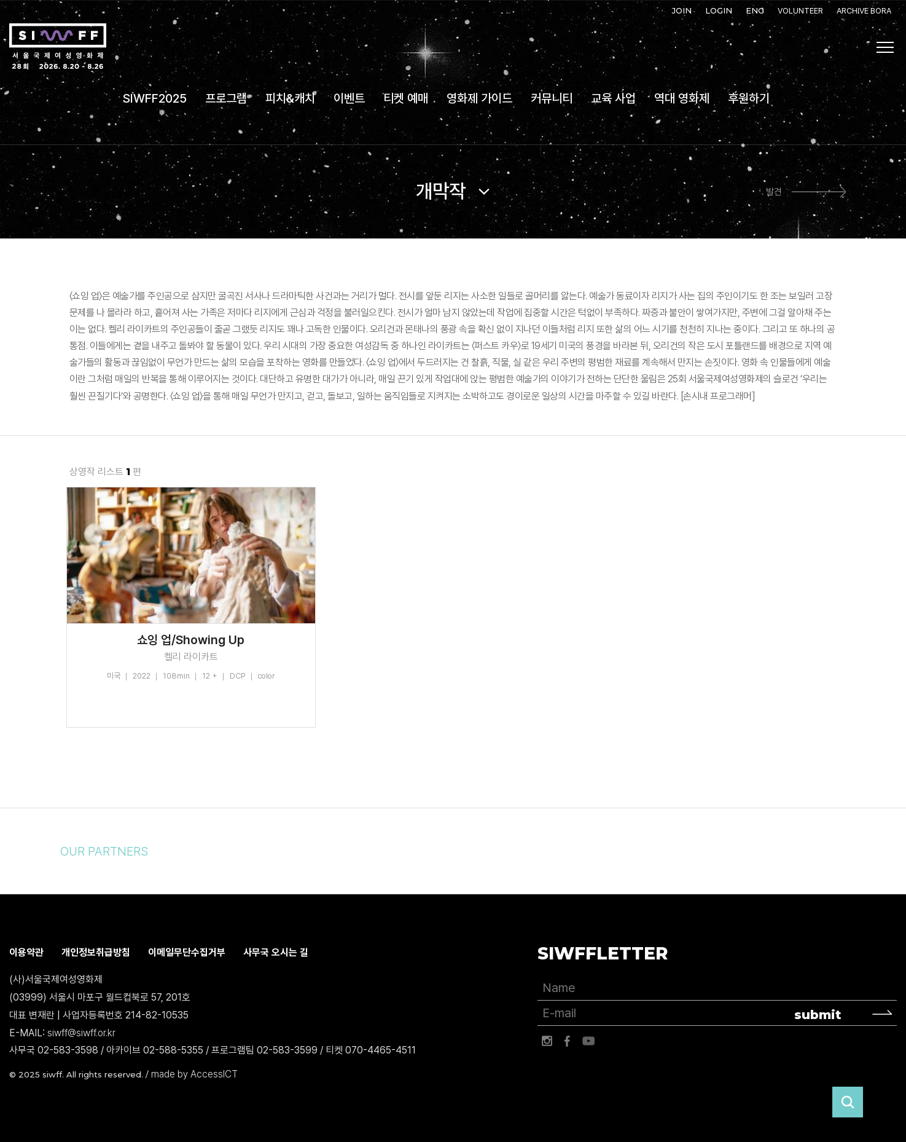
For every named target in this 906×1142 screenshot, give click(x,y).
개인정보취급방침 (95, 952)
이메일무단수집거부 (186, 952)
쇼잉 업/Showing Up (190, 639)
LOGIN (718, 10)
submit (818, 1014)
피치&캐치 (290, 98)
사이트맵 (885, 47)
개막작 (440, 191)
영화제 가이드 (479, 98)
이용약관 (26, 952)
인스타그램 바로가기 (547, 1041)
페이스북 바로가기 (567, 1041)
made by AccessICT (194, 1074)
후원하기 (749, 98)
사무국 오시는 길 (275, 952)
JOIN (682, 10)
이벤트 (349, 98)
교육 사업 (613, 98)
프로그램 (226, 98)
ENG (755, 10)
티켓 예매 (405, 98)
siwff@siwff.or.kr (81, 1033)
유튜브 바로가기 (588, 1041)
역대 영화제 (681, 98)
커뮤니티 (551, 98)
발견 (774, 191)
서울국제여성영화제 (57, 46)
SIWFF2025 (155, 98)
